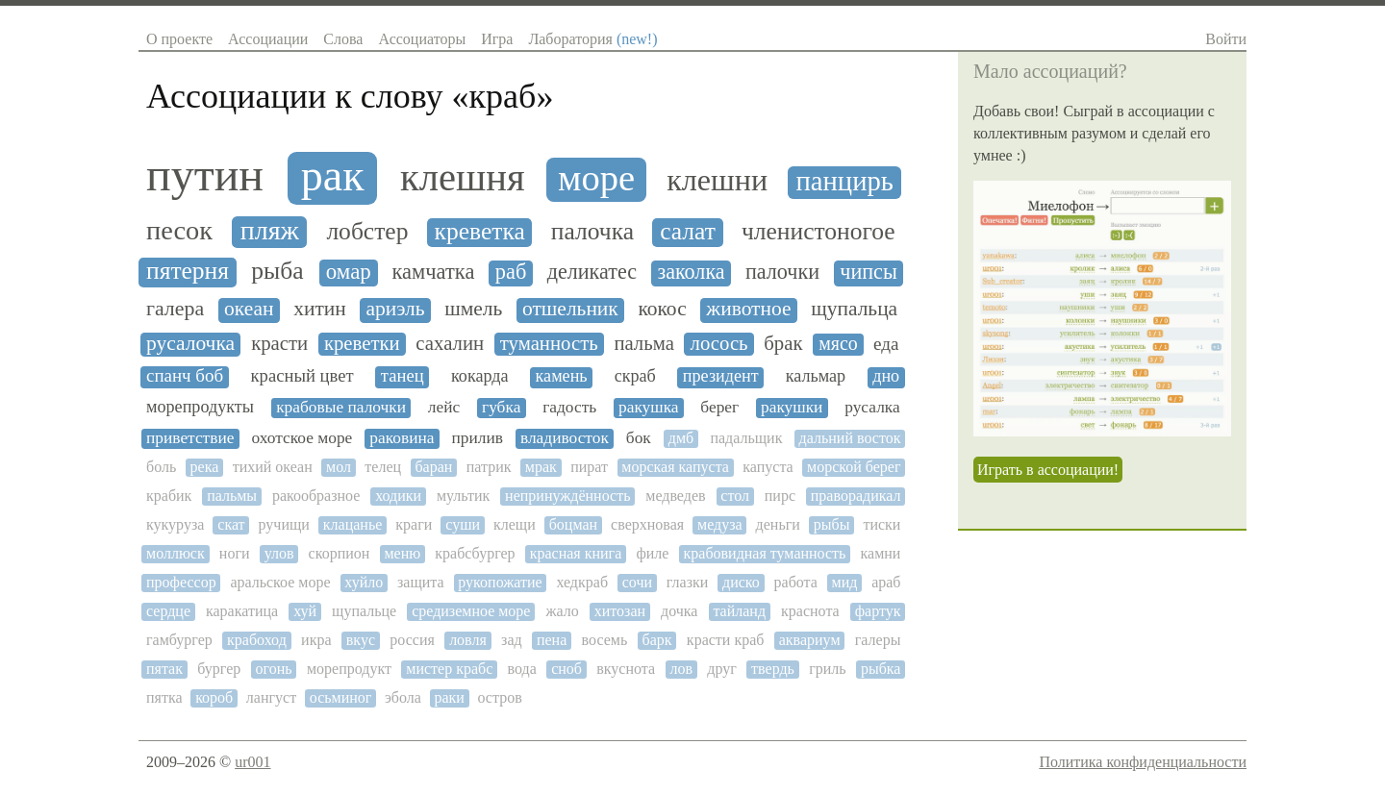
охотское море (301, 438)
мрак (541, 467)
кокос (662, 309)
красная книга (576, 553)
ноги (234, 553)
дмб (680, 438)
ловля (468, 640)
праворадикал (856, 495)
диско (741, 582)
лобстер (367, 231)
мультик (463, 495)
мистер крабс (449, 668)
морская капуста (675, 467)
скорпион (339, 553)
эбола (403, 697)
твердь (772, 668)
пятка (164, 697)
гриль (827, 668)
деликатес (592, 272)
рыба (277, 271)
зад (511, 640)
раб (510, 272)
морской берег (853, 467)
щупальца (854, 309)
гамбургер (179, 640)
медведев (675, 495)
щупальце (364, 611)
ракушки (791, 407)
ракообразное (316, 495)
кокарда (480, 376)
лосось (719, 343)
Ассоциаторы (422, 39)
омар (348, 272)
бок (638, 438)
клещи (514, 524)
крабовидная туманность (765, 553)
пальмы (232, 495)
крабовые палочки (341, 407)
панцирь (844, 181)
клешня (462, 178)
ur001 (252, 762)
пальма (644, 343)
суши (462, 524)
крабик (168, 495)
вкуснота (625, 668)
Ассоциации (268, 39)
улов (279, 553)
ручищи (284, 524)
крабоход (257, 640)
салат (688, 231)
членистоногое (818, 231)
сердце (168, 611)
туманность (549, 343)
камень (562, 376)
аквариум (810, 640)
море (596, 178)
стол (734, 495)
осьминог (341, 697)
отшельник (570, 309)
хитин (319, 309)
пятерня (187, 271)
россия (412, 640)
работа (796, 582)
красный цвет (302, 375)
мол (338, 467)
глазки (688, 582)
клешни (717, 180)
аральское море (280, 582)
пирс (780, 495)
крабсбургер (475, 553)
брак (783, 343)
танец (402, 375)
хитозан (619, 611)
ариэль (394, 309)
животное (748, 309)
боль (161, 467)
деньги (778, 524)
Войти (1225, 39)
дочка (679, 611)
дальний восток (850, 438)
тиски (881, 524)
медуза (720, 524)
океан (248, 309)
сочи (637, 582)
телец (383, 467)
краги (413, 524)
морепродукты (200, 407)
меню (402, 553)
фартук (878, 611)
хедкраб (582, 582)
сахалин (450, 343)
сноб (566, 668)
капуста (768, 467)
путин (205, 175)
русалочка (190, 344)
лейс (444, 407)
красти (279, 343)
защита (420, 582)
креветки (362, 343)
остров (499, 697)
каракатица (242, 611)
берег (719, 407)
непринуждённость (567, 495)
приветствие (190, 438)
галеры (878, 640)
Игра (497, 39)
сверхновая (647, 524)
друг (722, 668)
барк (657, 640)
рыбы (832, 524)
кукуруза (175, 524)
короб (214, 697)
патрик (489, 467)
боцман (573, 524)
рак (333, 176)
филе (652, 553)
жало (561, 611)
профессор (181, 582)
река (204, 467)
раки (449, 697)
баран (433, 467)
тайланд (739, 611)
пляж (269, 230)
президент (721, 376)
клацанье (352, 524)
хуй (304, 611)
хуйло (363, 582)
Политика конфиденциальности (1142, 762)
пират (589, 467)
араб (885, 582)
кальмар (816, 376)
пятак (164, 668)
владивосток (564, 438)
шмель (473, 309)
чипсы (868, 272)
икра (316, 640)
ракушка (648, 407)
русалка (872, 407)
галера (175, 308)
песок (179, 230)
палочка (592, 231)
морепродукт (349, 668)
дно (885, 376)
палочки (782, 272)
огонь (274, 668)
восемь (605, 640)
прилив (476, 438)
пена (552, 640)
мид (845, 582)
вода (522, 668)
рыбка (881, 668)
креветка (480, 231)
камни (881, 553)
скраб (635, 376)
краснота (810, 611)
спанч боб (184, 375)
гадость (569, 407)
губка (501, 407)
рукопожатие (499, 582)
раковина (401, 438)
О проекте (179, 39)
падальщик (746, 438)
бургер (218, 668)
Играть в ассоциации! (1048, 469)
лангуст (271, 697)
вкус (360, 640)
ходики (398, 495)
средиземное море (471, 611)
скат (230, 524)
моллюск (175, 553)
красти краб (726, 640)
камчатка (433, 272)
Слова (343, 39)
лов (680, 668)
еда (886, 344)
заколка (690, 272)
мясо (838, 344)
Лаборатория (592, 39)
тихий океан (273, 467)
